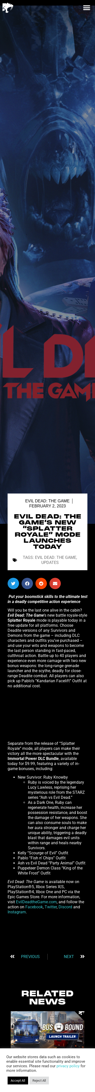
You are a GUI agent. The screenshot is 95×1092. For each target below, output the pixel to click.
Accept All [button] (18, 1080)
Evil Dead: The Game (47, 501)
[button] (86, 7)
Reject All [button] (39, 1080)
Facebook (33, 907)
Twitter (50, 907)
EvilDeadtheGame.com (36, 901)
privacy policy (68, 1066)
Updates (50, 562)
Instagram (17, 912)
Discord (66, 907)
